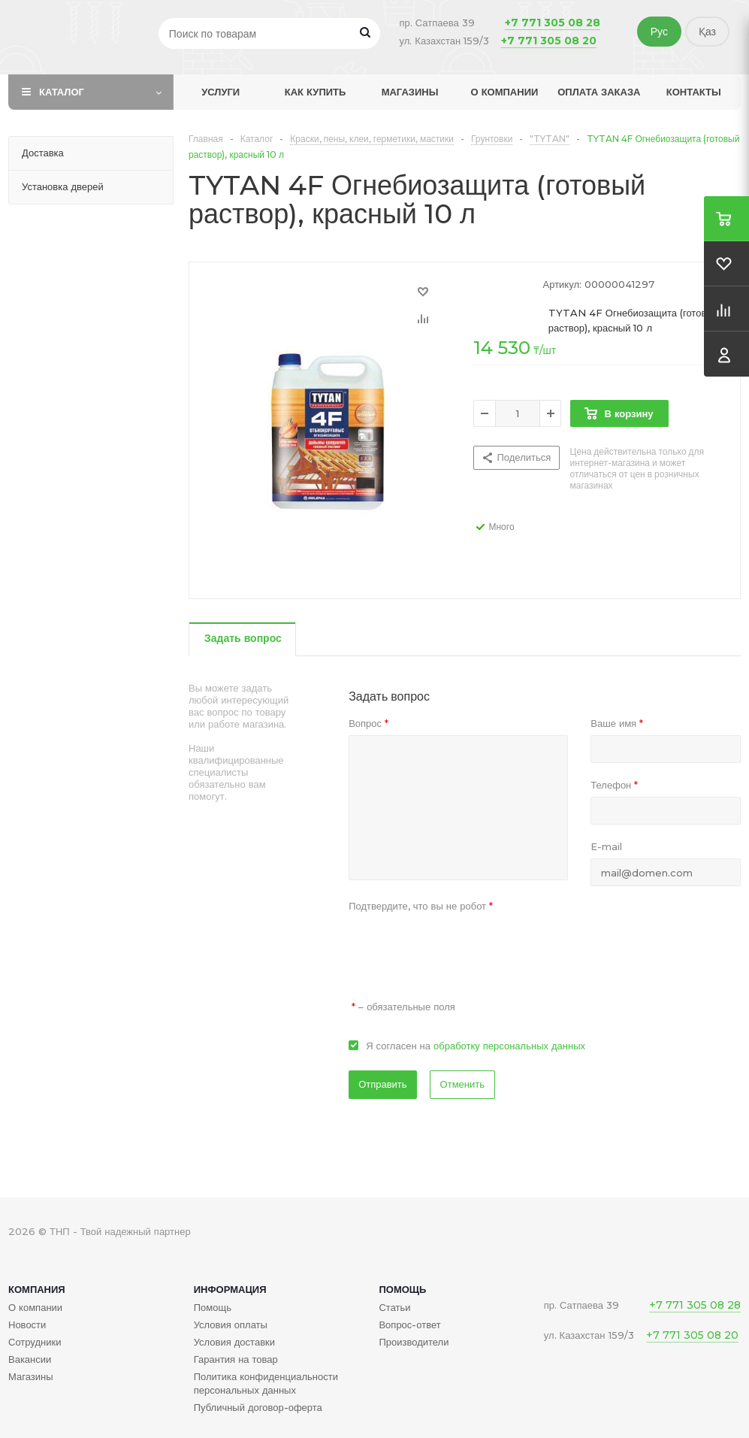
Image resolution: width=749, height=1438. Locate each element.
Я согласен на (475, 1046)
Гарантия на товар (236, 1359)
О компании (505, 92)
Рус (659, 31)
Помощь (402, 1289)
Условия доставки (234, 1342)
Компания (36, 1289)
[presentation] (463, 947)
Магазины (410, 92)
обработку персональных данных (509, 1046)
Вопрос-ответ (409, 1324)
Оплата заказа (598, 92)
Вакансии (29, 1359)
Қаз (707, 31)
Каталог (61, 92)
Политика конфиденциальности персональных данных (266, 1383)
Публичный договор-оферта (258, 1407)
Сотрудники (34, 1342)
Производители (413, 1342)
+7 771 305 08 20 (548, 40)
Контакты (693, 92)
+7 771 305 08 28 (552, 22)
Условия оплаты (230, 1324)
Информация (230, 1289)
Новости (27, 1324)
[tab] (242, 639)
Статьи (394, 1307)
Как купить (315, 92)
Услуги (220, 92)
